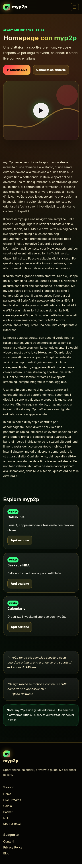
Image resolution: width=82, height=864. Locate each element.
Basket (8, 812)
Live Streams (12, 800)
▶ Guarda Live (17, 70)
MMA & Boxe (12, 824)
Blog (6, 853)
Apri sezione (20, 540)
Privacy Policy (12, 847)
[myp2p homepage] (15, 6)
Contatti (8, 841)
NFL (6, 818)
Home (7, 794)
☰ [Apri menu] (75, 7)
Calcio (7, 806)
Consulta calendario (51, 70)
